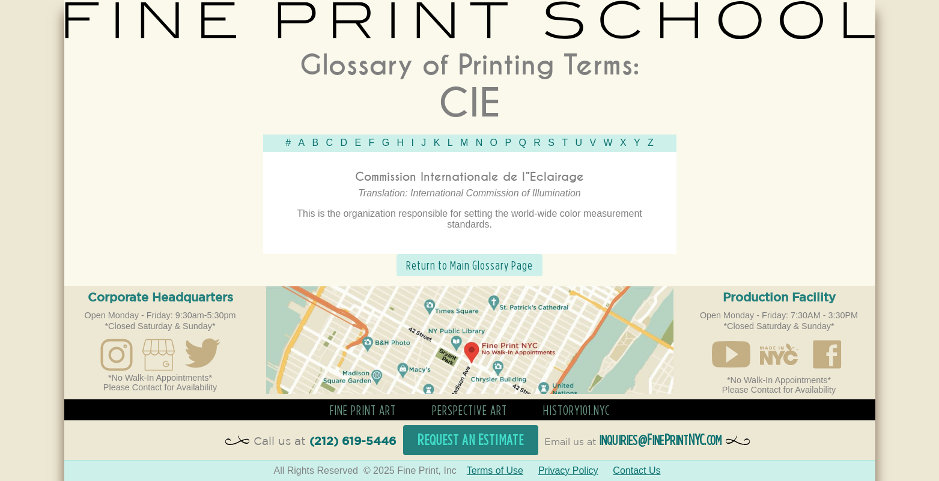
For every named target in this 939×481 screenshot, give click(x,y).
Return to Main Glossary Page (469, 265)
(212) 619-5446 (352, 441)
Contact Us (636, 470)
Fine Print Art (363, 410)
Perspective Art (469, 410)
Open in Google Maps (469, 340)
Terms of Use (495, 470)
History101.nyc (576, 410)
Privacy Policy (568, 470)
